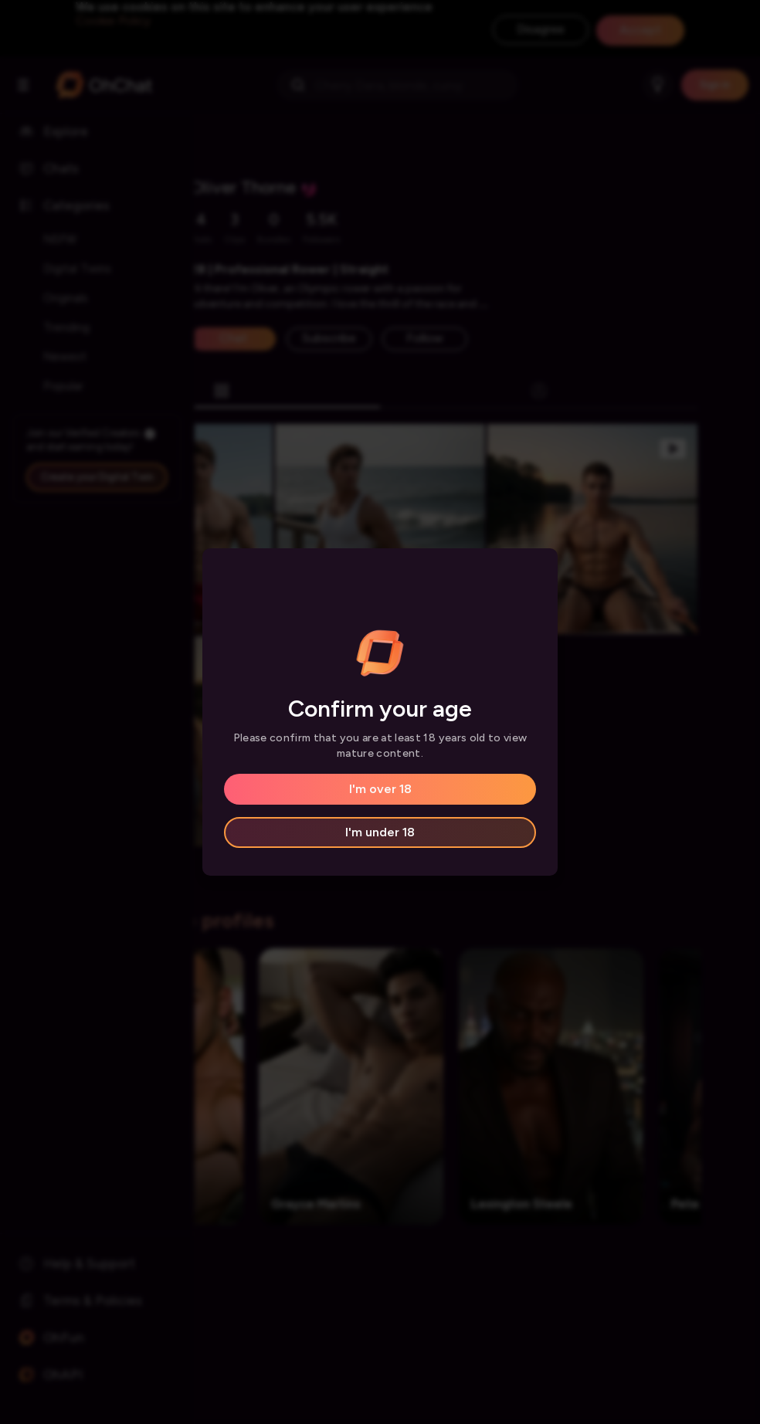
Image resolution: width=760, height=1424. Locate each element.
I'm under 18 (380, 832)
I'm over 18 (380, 789)
